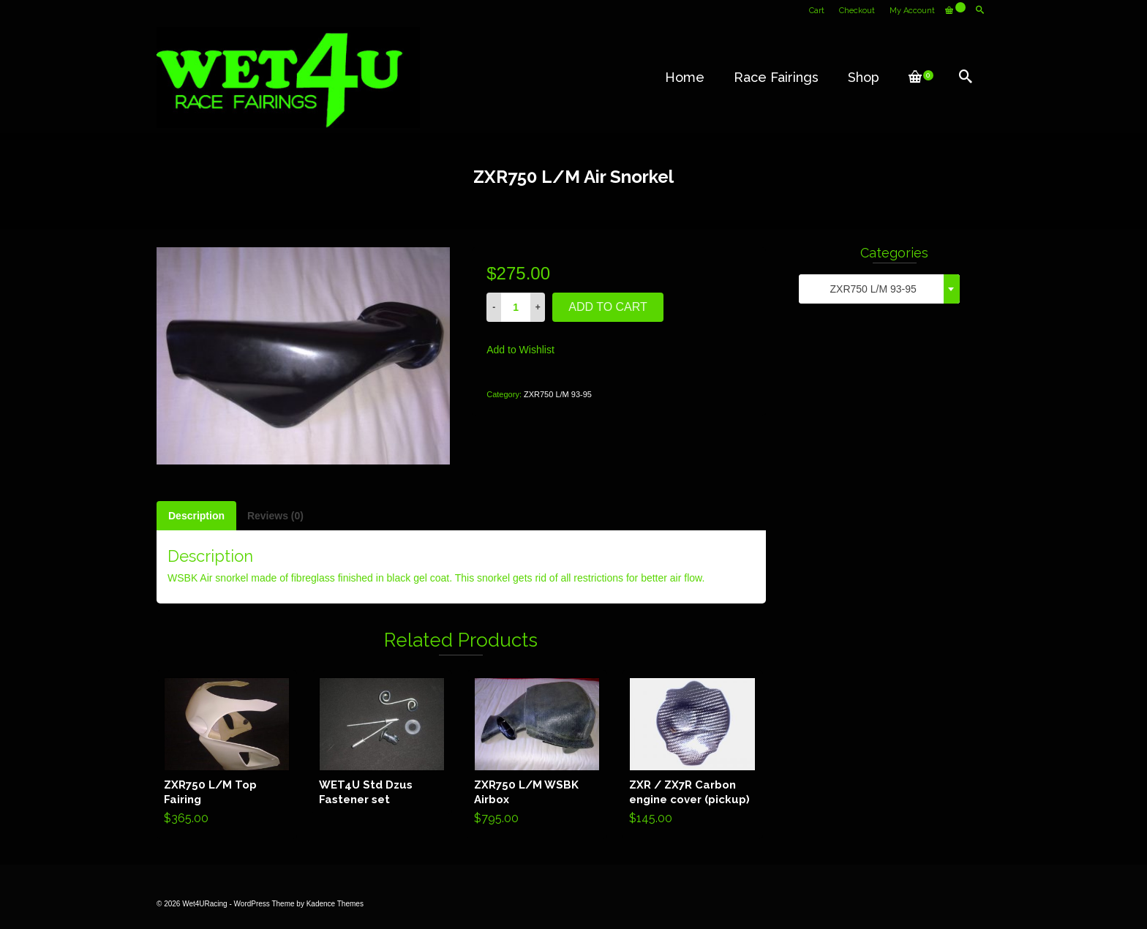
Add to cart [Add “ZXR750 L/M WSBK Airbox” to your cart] (537, 754)
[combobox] (879, 289)
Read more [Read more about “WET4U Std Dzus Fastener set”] (382, 741)
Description (196, 516)
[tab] (196, 515)
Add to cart (607, 307)
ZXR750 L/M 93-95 (558, 394)
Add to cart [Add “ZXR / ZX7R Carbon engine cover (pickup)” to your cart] (692, 754)
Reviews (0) (275, 516)
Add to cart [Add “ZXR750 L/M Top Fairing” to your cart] (227, 754)
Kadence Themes (335, 904)
